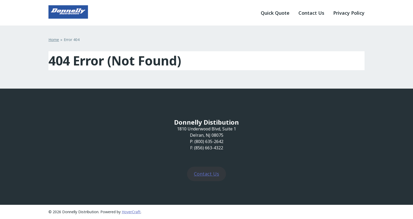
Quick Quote (275, 13)
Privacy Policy (349, 13)
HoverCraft (131, 211)
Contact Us (311, 13)
